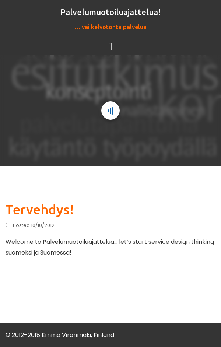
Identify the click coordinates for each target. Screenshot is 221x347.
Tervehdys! (40, 209)
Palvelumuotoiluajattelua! (110, 12)
